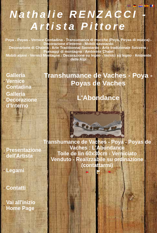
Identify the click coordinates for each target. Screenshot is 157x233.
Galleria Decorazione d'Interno (21, 99)
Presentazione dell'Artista (23, 153)
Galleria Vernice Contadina (18, 81)
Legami (15, 170)
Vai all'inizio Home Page (20, 205)
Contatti (16, 188)
